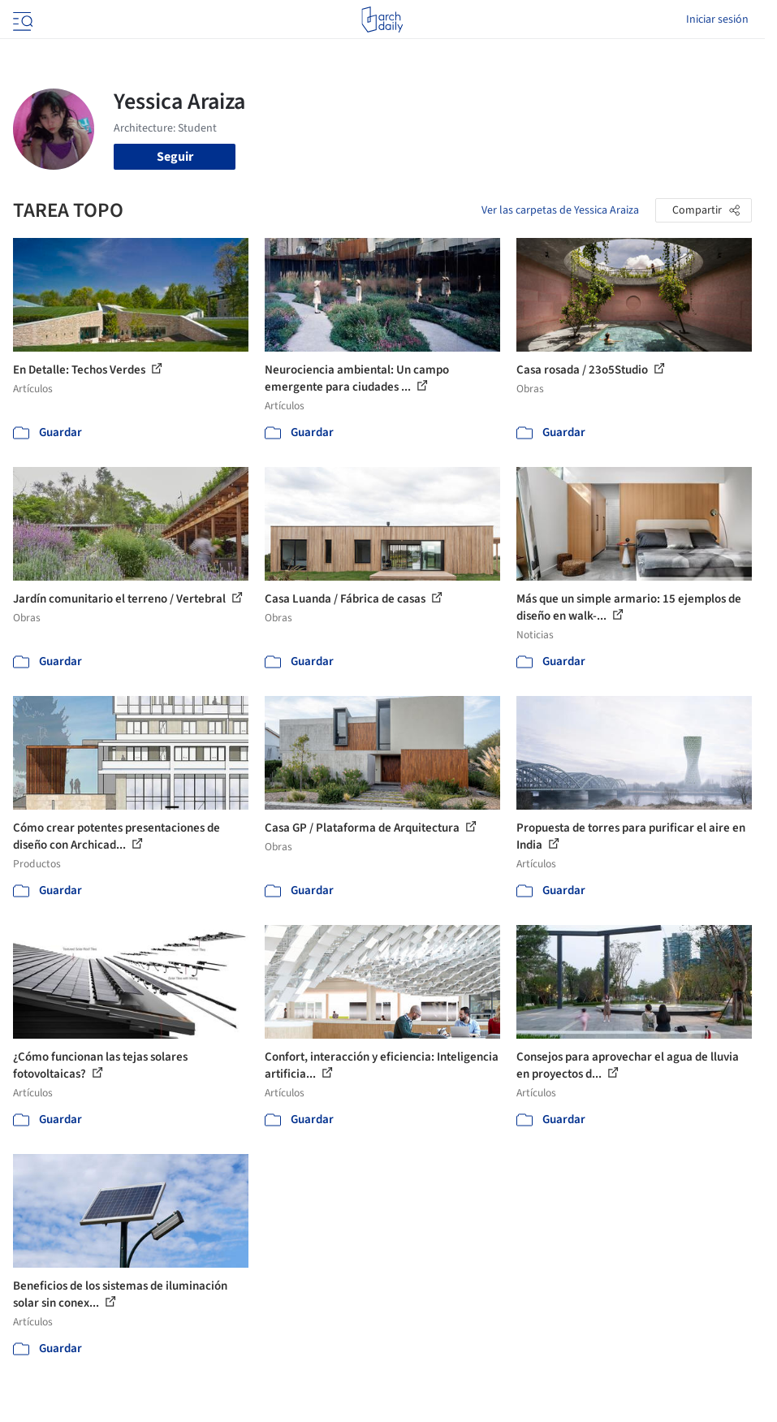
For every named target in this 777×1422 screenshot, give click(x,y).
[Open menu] (21, 19)
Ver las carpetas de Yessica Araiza (560, 210)
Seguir (175, 157)
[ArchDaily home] (382, 19)
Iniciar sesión (717, 19)
